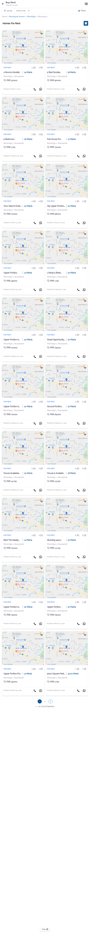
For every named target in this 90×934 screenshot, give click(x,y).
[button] (50, 701)
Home (4, 16)
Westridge (31, 16)
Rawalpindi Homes (17, 16)
